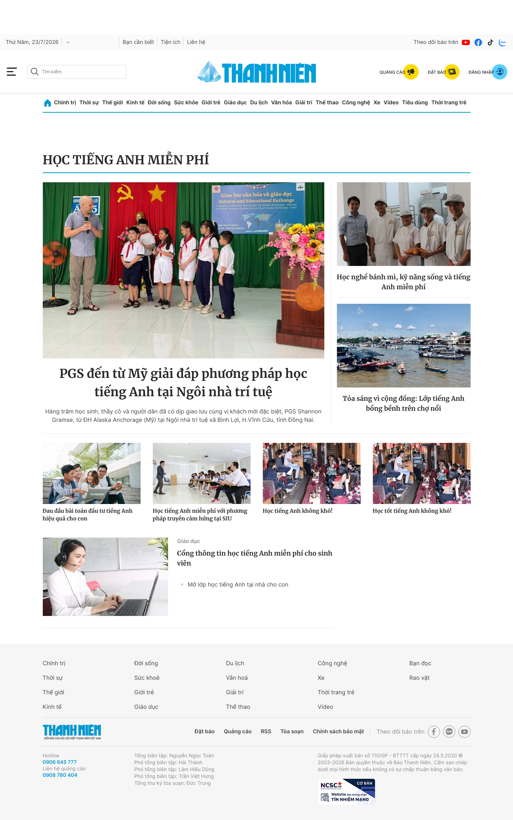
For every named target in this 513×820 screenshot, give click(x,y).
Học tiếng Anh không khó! (298, 510)
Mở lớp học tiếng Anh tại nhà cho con (238, 584)
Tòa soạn (292, 731)
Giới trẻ (211, 102)
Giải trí (303, 102)
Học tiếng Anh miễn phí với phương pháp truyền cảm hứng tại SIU (200, 514)
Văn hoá (237, 677)
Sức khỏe (186, 102)
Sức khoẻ (147, 677)
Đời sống (159, 102)
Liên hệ (196, 42)
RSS (266, 731)
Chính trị (65, 102)
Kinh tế (135, 102)
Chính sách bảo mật (338, 731)
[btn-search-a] (34, 71)
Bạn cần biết (138, 42)
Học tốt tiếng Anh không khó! (412, 510)
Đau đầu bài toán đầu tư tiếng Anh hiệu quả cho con (88, 514)
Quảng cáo (238, 731)
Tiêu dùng (415, 102)
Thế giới (112, 102)
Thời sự (89, 102)
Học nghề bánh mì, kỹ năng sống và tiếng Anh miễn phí (404, 282)
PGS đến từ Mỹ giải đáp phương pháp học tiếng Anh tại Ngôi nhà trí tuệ (183, 383)
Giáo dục (235, 102)
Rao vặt (419, 677)
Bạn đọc (420, 663)
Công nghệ (356, 102)
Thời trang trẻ (448, 102)
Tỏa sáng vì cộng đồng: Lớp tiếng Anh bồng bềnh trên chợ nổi (403, 403)
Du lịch (259, 102)
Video (391, 102)
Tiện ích (170, 42)
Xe (377, 102)
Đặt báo (205, 731)
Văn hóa (281, 102)
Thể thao (327, 102)
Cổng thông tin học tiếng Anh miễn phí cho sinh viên (255, 558)
